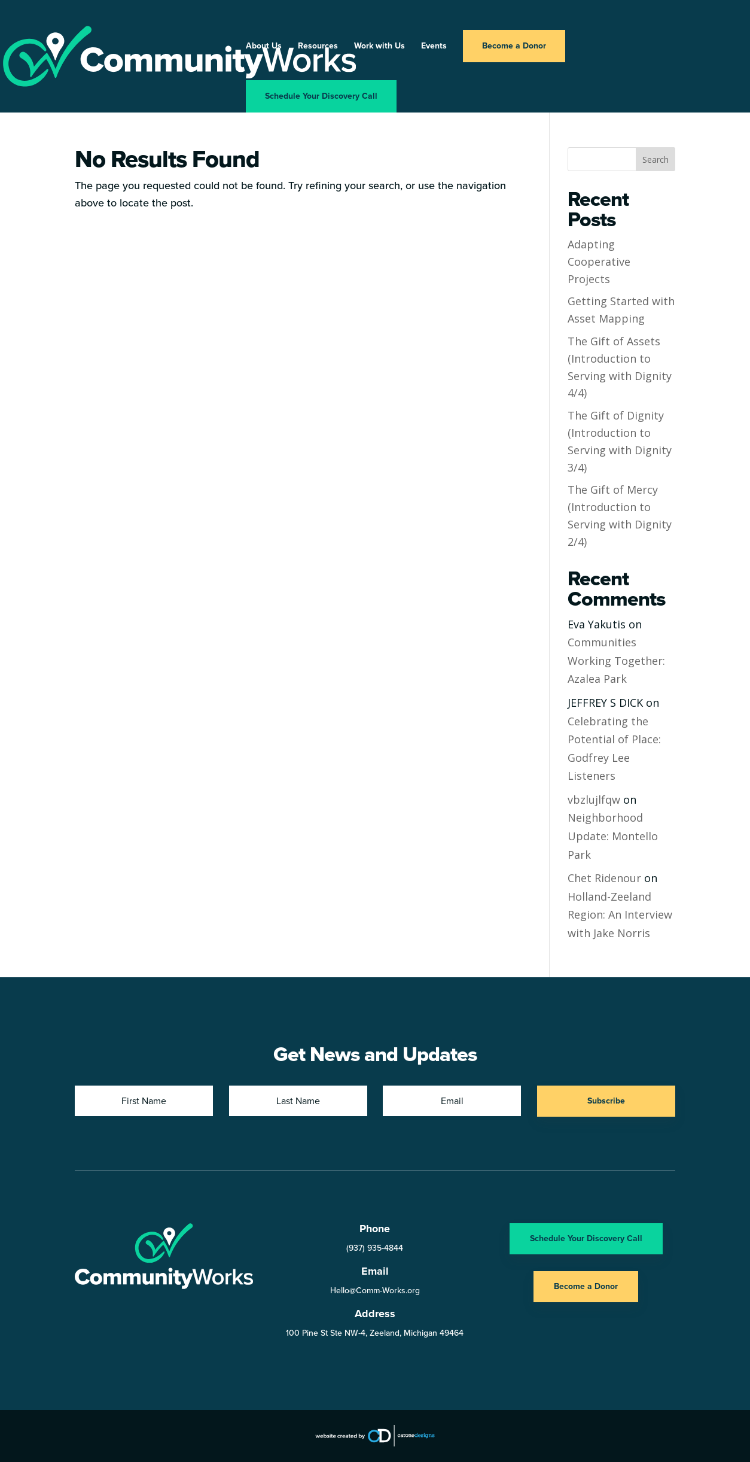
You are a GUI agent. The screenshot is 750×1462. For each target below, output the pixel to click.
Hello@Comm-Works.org (375, 1290)
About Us (264, 47)
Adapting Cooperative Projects (599, 261)
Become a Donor (514, 45)
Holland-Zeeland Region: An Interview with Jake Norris (620, 914)
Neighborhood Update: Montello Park (613, 835)
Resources (318, 47)
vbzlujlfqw (594, 799)
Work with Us (379, 47)
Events (434, 47)
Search (655, 159)
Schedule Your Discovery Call (321, 96)
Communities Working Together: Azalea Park (616, 660)
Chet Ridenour (604, 878)
